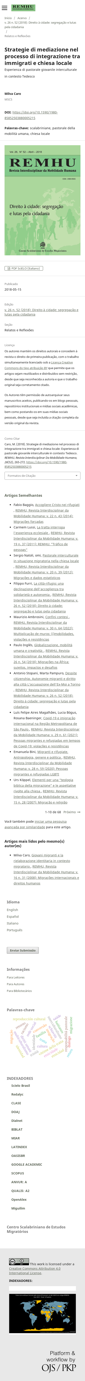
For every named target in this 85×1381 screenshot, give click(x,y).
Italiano (12, 923)
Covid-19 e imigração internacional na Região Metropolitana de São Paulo (45, 723)
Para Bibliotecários (19, 991)
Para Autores (15, 984)
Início (8, 18)
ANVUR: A (17, 1182)
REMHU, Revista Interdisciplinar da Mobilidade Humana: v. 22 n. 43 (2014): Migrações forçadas (43, 516)
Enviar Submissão (23, 950)
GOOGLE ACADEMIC (26, 1164)
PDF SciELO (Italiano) (25, 268)
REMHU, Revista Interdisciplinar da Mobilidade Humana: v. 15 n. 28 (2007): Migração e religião (46, 796)
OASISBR (18, 1156)
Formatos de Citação (22, 476)
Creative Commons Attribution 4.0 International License (35, 1270)
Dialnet (14, 1120)
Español (13, 916)
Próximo (69, 812)
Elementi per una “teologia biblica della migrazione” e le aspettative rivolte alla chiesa (45, 785)
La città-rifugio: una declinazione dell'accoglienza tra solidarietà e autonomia (39, 589)
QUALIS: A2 (18, 1191)
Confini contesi (57, 617)
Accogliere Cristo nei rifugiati (57, 505)
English (12, 910)
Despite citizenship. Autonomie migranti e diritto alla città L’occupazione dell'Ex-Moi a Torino (47, 678)
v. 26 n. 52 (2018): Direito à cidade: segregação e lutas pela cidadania (40, 24)
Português (14, 930)
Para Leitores (15, 977)
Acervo (22, 18)
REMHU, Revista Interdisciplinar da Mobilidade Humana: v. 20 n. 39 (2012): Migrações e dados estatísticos (43, 572)
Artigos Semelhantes (23, 495)
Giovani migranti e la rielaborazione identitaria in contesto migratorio (42, 861)
